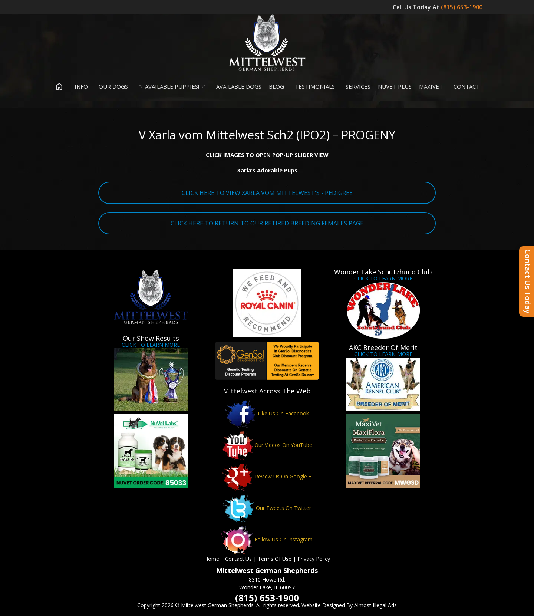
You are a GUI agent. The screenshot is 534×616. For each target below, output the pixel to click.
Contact (464, 86)
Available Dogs (237, 86)
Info (79, 86)
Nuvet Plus (395, 86)
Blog (276, 86)
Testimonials (313, 86)
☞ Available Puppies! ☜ (170, 86)
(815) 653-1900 (462, 7)
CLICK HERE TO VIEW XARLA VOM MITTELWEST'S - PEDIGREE (267, 193)
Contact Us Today (528, 281)
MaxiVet (431, 86)
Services (356, 86)
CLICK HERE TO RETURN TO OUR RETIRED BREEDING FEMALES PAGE (267, 224)
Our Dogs (111, 86)
